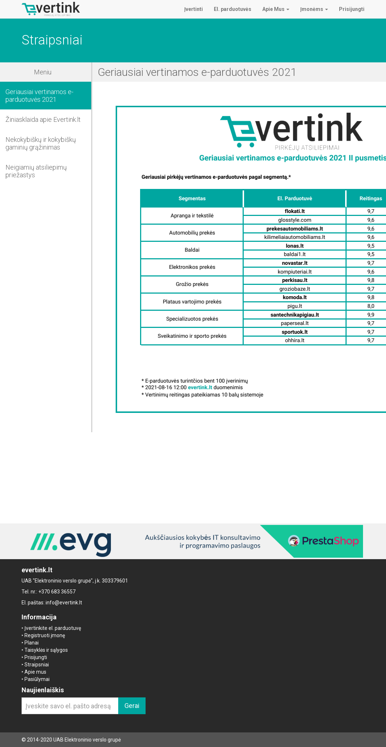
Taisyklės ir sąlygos (46, 650)
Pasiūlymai (37, 679)
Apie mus (35, 672)
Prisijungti (35, 657)
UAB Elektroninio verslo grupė (87, 740)
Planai (31, 643)
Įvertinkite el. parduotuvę (52, 628)
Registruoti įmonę (44, 635)
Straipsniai (36, 664)
